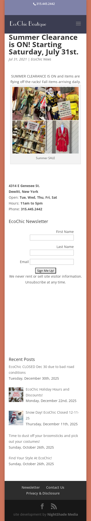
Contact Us (55, 487)
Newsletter (31, 487)
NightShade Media (62, 514)
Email (24, 261)
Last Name (65, 246)
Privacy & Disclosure (43, 493)
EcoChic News (41, 59)
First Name (65, 231)
